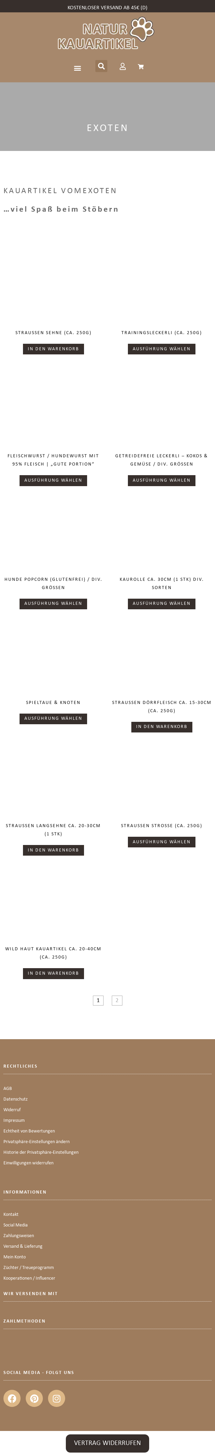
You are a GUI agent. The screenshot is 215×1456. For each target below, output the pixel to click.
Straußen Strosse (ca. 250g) (161, 826)
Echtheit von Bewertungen (29, 1131)
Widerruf (12, 1110)
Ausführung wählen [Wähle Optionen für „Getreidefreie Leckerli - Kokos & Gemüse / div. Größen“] (162, 480)
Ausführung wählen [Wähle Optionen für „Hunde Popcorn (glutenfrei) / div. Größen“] (53, 603)
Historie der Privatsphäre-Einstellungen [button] (41, 1152)
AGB (7, 1088)
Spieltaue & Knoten (53, 702)
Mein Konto (14, 1257)
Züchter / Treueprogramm (28, 1267)
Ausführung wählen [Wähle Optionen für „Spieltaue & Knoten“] (53, 718)
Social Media (15, 1225)
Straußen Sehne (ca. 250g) (53, 333)
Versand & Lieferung (23, 1246)
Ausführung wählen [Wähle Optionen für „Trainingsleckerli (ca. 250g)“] (162, 349)
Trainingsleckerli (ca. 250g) (161, 333)
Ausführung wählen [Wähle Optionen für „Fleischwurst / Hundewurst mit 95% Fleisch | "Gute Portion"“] (53, 480)
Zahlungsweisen (18, 1235)
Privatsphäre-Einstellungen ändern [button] (36, 1141)
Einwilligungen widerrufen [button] (28, 1163)
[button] (77, 67)
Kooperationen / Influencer (29, 1278)
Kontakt (11, 1214)
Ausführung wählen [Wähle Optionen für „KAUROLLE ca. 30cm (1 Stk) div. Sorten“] (162, 603)
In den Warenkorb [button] (53, 349)
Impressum (14, 1120)
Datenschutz (15, 1099)
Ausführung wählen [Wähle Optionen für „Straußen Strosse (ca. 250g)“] (162, 842)
